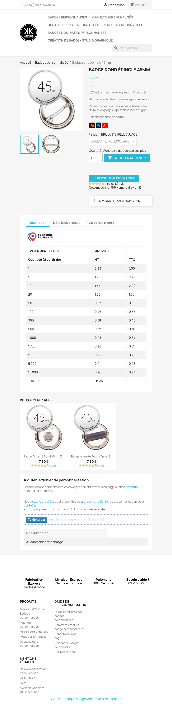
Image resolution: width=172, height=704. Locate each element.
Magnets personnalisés (112, 17)
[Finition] (113, 141)
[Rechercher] (132, 48)
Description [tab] (37, 223)
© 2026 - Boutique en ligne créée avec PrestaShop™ (86, 699)
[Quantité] (93, 158)
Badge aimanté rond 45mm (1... (44, 456)
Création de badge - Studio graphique (80, 40)
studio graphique (44, 502)
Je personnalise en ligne (114, 178)
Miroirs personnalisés (123, 25)
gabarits (132, 487)
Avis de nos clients (32, 608)
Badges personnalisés (67, 17)
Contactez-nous (65, 652)
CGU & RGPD (28, 678)
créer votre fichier (96, 502)
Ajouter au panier (127, 158)
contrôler (30, 505)
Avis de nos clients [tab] (100, 223)
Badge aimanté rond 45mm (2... (91, 456)
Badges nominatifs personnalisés (77, 33)
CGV (23, 683)
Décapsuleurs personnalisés (73, 25)
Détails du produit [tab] (66, 223)
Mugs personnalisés (33, 636)
